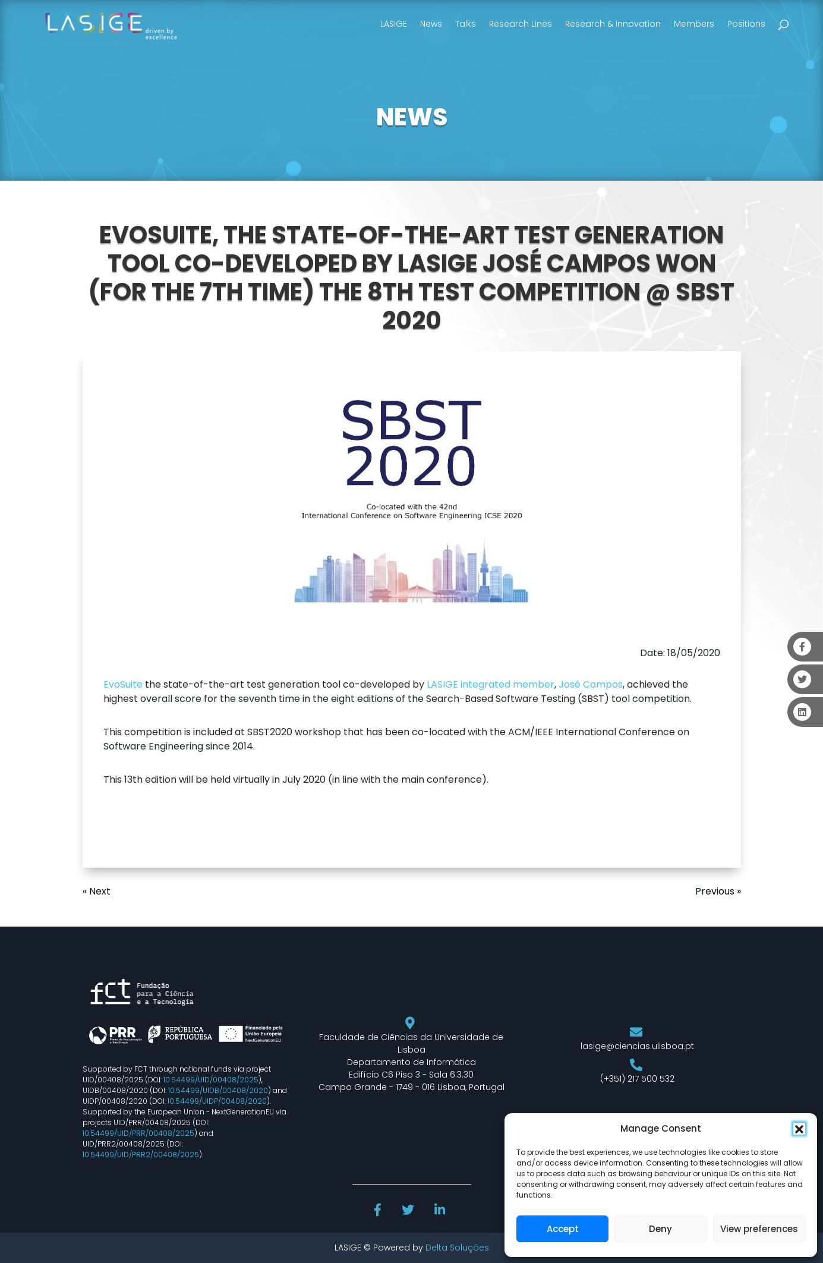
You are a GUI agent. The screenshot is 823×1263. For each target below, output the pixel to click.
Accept (563, 1229)
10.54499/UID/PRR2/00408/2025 (141, 1154)
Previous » (718, 891)
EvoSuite (123, 684)
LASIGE (393, 24)
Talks (465, 24)
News (431, 24)
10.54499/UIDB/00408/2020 (218, 1090)
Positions (746, 24)
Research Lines (520, 24)
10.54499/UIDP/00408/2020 (217, 1101)
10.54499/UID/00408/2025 (210, 1080)
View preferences (759, 1229)
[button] (799, 1129)
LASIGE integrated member (490, 684)
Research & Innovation (613, 24)
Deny (660, 1229)
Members (694, 24)
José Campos (591, 684)
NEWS (411, 117)
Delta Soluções (457, 1247)
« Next (97, 891)
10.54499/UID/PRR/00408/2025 (138, 1133)
